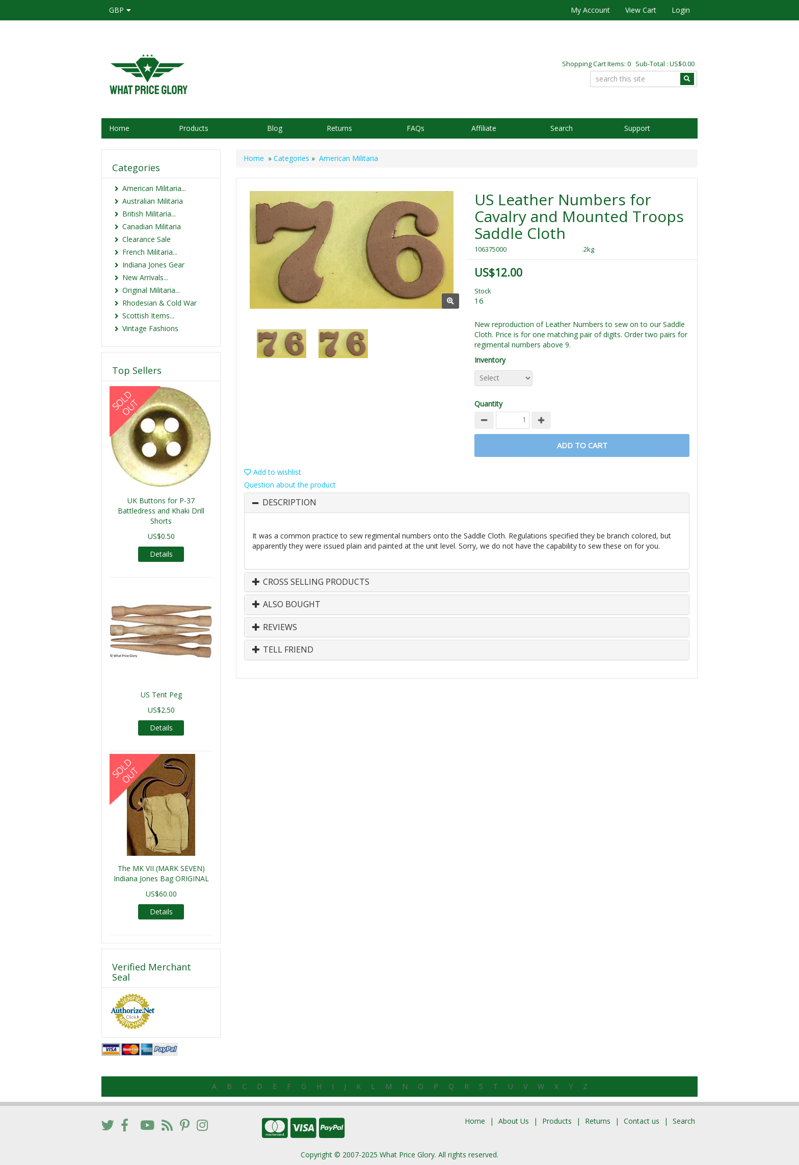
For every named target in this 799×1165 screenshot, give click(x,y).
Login (681, 10)
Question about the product (290, 485)
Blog (274, 128)
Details (161, 554)
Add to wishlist (272, 472)
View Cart (640, 10)
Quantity (488, 404)
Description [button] (289, 502)
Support (637, 128)
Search (561, 128)
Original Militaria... (151, 290)
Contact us (641, 1121)
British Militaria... (149, 214)
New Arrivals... (145, 277)
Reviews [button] (274, 627)
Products (193, 128)
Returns (339, 128)
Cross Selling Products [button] (310, 582)
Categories (291, 158)
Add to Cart (582, 445)
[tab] (467, 502)
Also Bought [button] (286, 604)
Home (119, 128)
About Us (513, 1121)
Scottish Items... (148, 315)
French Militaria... (149, 252)
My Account (590, 10)
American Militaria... (154, 188)
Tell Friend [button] (282, 650)
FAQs (415, 128)
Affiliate (483, 128)
